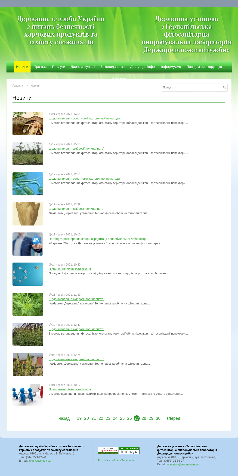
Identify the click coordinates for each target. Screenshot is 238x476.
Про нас (40, 67)
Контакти (119, 78)
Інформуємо (171, 67)
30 (158, 418)
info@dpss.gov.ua (39, 460)
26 (129, 418)
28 (144, 418)
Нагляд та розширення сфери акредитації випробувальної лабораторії (98, 239)
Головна (17, 85)
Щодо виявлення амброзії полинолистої (76, 148)
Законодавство (113, 67)
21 (93, 418)
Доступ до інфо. (143, 67)
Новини (22, 67)
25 (122, 418)
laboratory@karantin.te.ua (182, 464)
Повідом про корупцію (204, 67)
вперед (173, 418)
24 (115, 418)
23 (108, 418)
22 (101, 418)
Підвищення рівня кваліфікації (70, 269)
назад (64, 418)
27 (136, 418)
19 (79, 418)
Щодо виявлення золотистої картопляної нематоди (84, 118)
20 (86, 418)
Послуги (58, 67)
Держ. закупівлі (83, 67)
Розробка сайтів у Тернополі (116, 460)
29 (151, 418)
